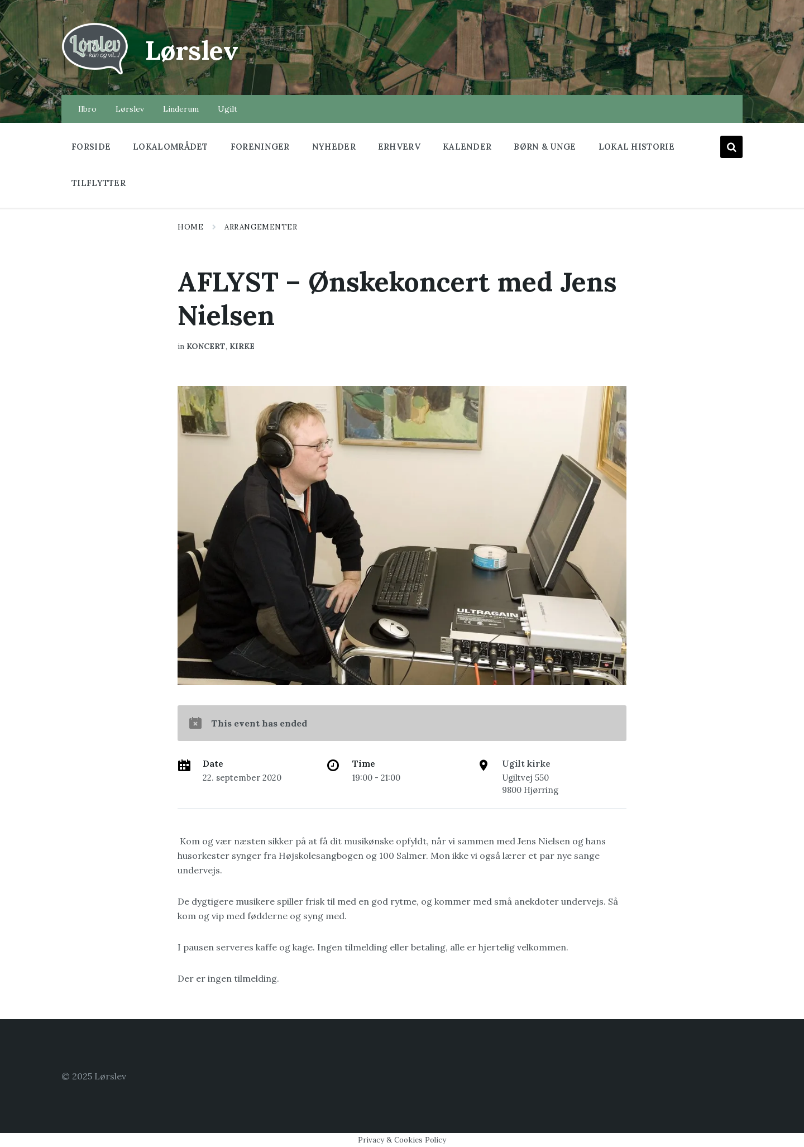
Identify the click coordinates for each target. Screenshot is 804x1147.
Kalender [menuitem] (467, 146)
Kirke (242, 346)
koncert (206, 346)
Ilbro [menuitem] (87, 109)
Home (190, 227)
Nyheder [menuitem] (334, 146)
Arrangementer (260, 227)
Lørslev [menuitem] (130, 109)
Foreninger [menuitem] (260, 146)
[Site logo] (94, 73)
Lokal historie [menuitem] (636, 146)
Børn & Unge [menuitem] (545, 146)
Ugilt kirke (526, 763)
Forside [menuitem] (91, 146)
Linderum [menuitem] (181, 109)
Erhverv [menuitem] (399, 146)
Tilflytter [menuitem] (98, 183)
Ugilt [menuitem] (227, 109)
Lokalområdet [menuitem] (170, 146)
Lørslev (193, 50)
